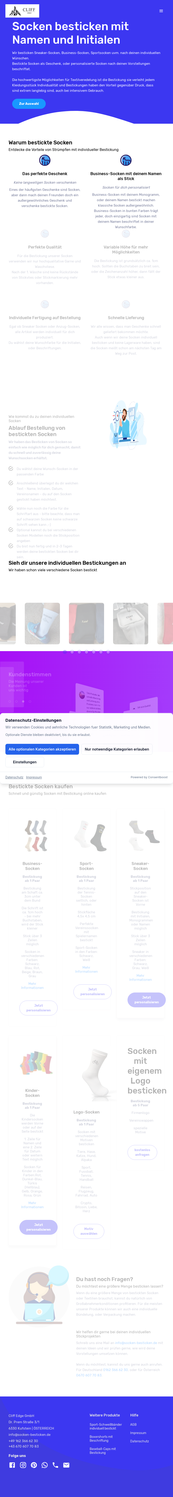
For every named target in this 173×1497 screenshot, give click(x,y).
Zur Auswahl (29, 104)
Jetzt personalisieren (38, 1014)
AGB (133, 1425)
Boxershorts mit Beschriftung (101, 1439)
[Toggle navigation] (161, 10)
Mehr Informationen (32, 992)
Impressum (138, 1433)
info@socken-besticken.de (136, 1349)
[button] (64, 658)
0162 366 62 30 (115, 1376)
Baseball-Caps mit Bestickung (103, 1451)
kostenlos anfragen (142, 1159)
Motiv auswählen (88, 1238)
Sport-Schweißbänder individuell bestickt (106, 1426)
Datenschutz (139, 1441)
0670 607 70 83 (89, 1382)
